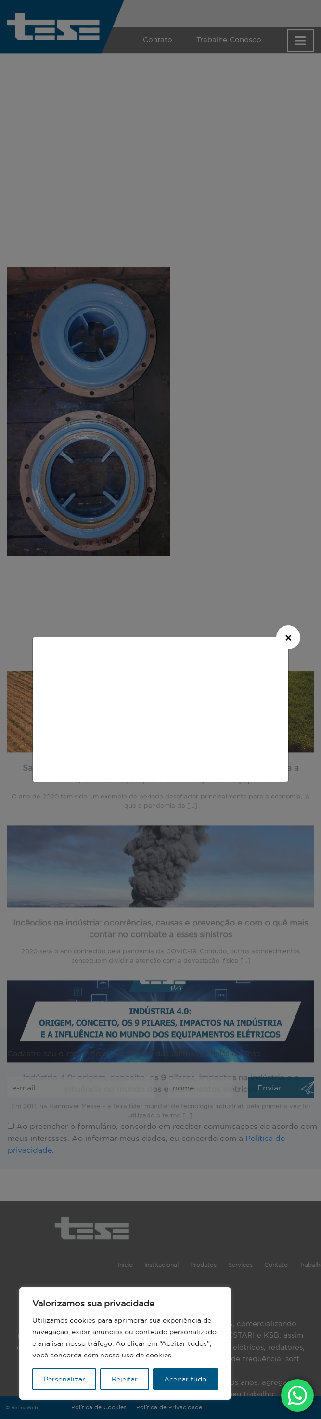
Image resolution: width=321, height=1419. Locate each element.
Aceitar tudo (185, 1379)
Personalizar (64, 1379)
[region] (125, 1343)
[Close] (288, 637)
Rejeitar (125, 1379)
